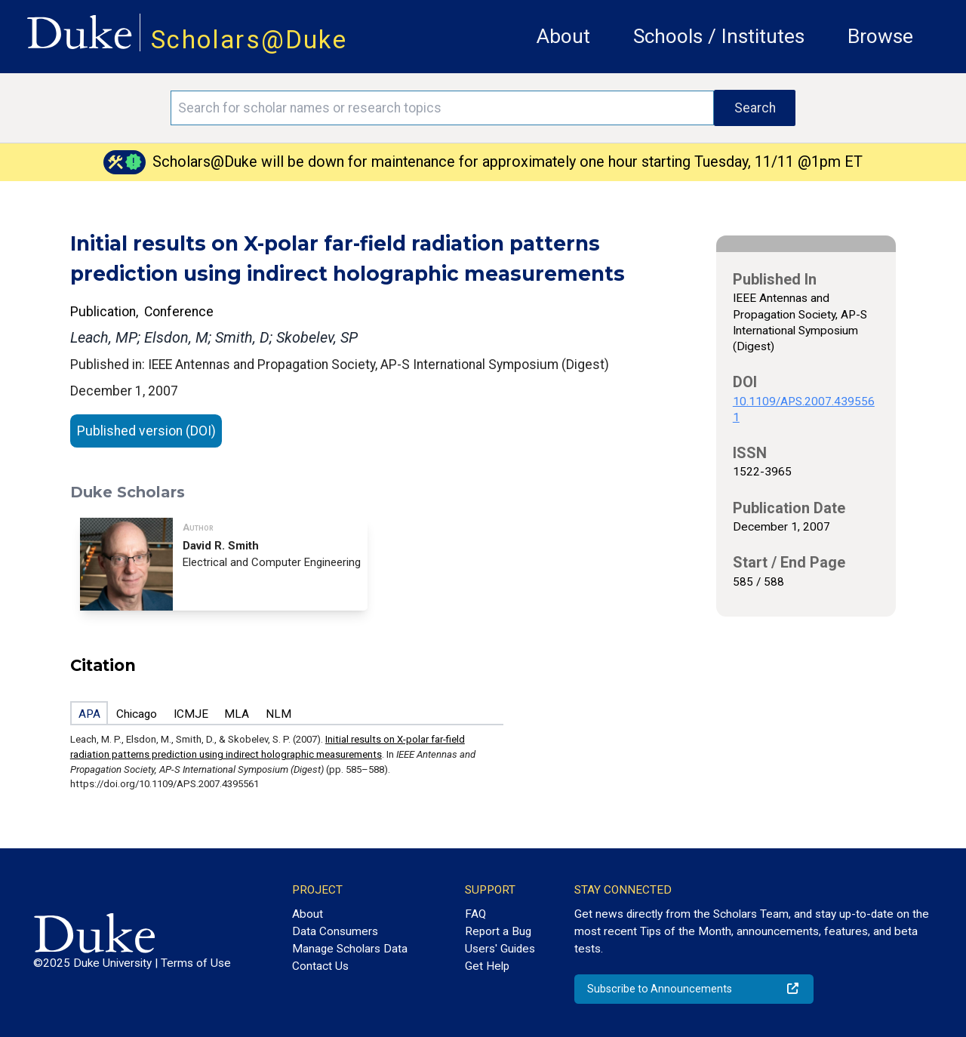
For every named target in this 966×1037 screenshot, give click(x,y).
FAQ (475, 914)
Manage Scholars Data (350, 948)
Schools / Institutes (718, 36)
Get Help (487, 966)
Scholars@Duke (249, 39)
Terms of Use (196, 963)
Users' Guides (500, 948)
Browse (880, 36)
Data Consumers (335, 931)
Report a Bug (498, 931)
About (563, 36)
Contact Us (320, 966)
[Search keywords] (442, 108)
